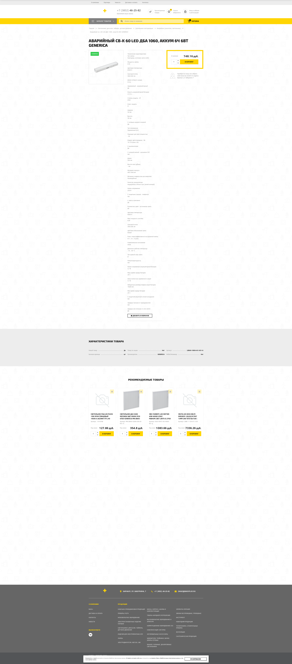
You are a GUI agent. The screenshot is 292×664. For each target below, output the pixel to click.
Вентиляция (180, 632)
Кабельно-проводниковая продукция (131, 609)
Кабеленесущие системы (156, 630)
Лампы (120, 638)
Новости (117, 2)
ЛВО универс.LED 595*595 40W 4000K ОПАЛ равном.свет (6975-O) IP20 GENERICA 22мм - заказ (160, 416)
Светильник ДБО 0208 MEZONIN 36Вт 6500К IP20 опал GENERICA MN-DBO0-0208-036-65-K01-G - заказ (130, 416)
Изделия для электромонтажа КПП (130, 634)
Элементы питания (183, 609)
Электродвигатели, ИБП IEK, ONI (129, 642)
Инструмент (180, 617)
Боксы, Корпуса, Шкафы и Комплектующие (156, 610)
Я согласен (195, 659)
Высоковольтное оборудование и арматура (159, 620)
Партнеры (107, 2)
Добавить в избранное (140, 316)
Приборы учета (123, 613)
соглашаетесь (145, 658)
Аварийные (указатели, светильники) (169, 28)
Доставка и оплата (131, 2)
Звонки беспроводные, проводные (188, 613)
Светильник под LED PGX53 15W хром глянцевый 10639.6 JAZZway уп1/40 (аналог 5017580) (102, 416)
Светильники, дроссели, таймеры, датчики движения (115, 28)
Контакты (145, 2)
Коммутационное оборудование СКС (160, 626)
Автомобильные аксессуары (157, 634)
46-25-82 (129, 10)
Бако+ (91, 609)
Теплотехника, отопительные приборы (187, 627)
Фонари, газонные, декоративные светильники (159, 645)
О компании (95, 2)
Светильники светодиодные (144, 28)
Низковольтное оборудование (129, 617)
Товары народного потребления (158, 615)
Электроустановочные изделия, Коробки (129, 623)
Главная (91, 28)
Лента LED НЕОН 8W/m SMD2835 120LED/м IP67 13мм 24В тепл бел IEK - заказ (188, 416)
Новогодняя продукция (184, 622)
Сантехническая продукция (186, 636)
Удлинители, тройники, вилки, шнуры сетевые (158, 639)
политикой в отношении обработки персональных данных (111, 658)
